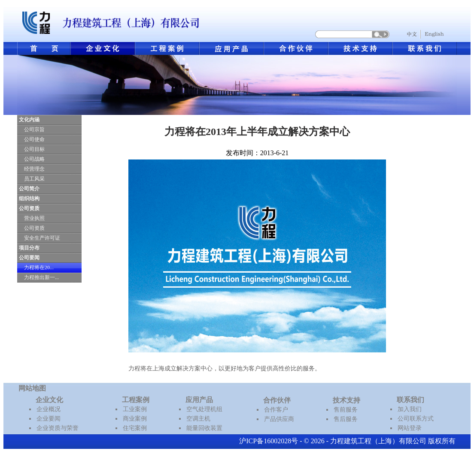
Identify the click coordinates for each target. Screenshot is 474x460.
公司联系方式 (416, 418)
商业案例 (135, 418)
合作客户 (276, 409)
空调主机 (198, 418)
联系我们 (410, 399)
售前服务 (346, 409)
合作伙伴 (277, 400)
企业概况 (48, 409)
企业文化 (49, 399)
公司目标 (34, 149)
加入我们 (410, 409)
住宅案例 (135, 428)
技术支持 (346, 400)
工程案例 (135, 399)
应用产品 (199, 399)
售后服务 (346, 419)
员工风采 (34, 179)
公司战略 (34, 159)
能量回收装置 (204, 428)
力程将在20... (39, 268)
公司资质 (34, 228)
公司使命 (34, 139)
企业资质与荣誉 (57, 428)
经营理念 (34, 169)
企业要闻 (48, 418)
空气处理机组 (204, 409)
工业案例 (135, 409)
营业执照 (34, 218)
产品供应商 (279, 419)
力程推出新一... (41, 277)
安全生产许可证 (42, 238)
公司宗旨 (34, 129)
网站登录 (410, 428)
